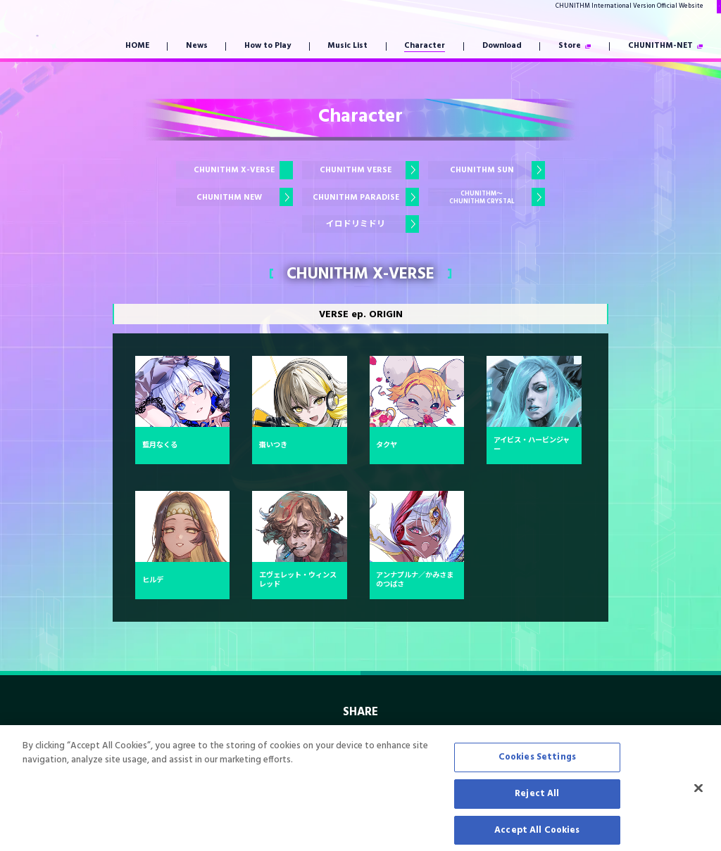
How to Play (267, 46)
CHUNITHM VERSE (355, 170)
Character (424, 46)
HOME (137, 46)
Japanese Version (672, 6)
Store (569, 46)
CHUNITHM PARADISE (356, 197)
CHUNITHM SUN (482, 170)
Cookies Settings (537, 772)
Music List (347, 46)
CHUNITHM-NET (660, 46)
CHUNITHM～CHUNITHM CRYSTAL (482, 197)
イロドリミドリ (355, 224)
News (197, 46)
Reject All (537, 809)
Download (502, 46)
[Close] (698, 804)
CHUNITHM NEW (229, 197)
